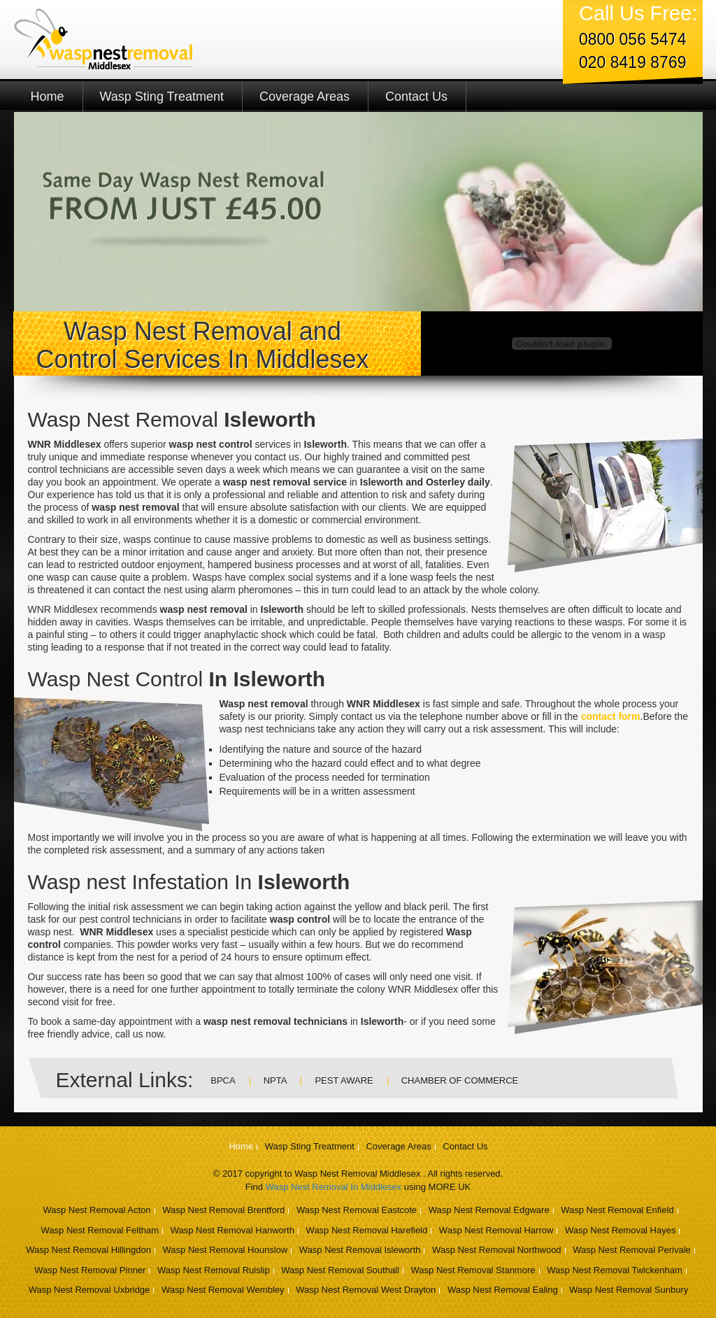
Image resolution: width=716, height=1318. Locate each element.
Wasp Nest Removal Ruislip (213, 1270)
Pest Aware (344, 1080)
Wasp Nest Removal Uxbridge (89, 1289)
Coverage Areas (304, 97)
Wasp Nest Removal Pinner (89, 1270)
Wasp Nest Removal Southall (340, 1270)
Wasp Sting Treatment (162, 97)
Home (47, 97)
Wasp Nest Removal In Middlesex (334, 1187)
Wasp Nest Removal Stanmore (473, 1270)
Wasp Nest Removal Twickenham (614, 1270)
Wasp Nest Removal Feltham (100, 1230)
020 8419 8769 (633, 62)
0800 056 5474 (633, 39)
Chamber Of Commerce (460, 1080)
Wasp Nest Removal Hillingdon (88, 1250)
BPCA (222, 1080)
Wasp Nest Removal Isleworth (360, 1250)
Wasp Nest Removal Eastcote (356, 1210)
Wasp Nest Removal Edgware (489, 1210)
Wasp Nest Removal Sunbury (628, 1289)
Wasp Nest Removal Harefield (367, 1230)
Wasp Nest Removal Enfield (617, 1210)
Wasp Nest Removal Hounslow (225, 1250)
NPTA (275, 1080)
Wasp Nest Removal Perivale (632, 1250)
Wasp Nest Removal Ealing (503, 1289)
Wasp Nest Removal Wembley (223, 1289)
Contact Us (416, 97)
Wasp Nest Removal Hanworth (232, 1230)
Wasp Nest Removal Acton (96, 1210)
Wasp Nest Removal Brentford (223, 1210)
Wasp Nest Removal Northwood (496, 1250)
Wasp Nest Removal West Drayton (366, 1289)
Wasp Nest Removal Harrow (496, 1230)
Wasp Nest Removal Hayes (620, 1230)
